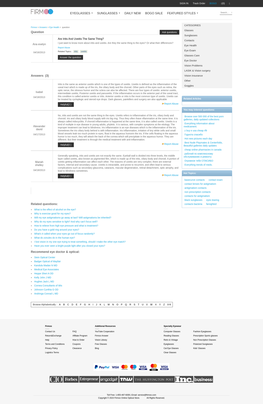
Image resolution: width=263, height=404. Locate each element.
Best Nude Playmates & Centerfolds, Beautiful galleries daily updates (203, 144)
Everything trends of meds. (199, 164)
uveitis (84, 51)
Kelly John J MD (42, 277)
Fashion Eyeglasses (202, 331)
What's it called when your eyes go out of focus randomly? (64, 233)
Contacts (189, 40)
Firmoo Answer (101, 336)
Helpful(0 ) (65, 144)
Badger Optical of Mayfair (47, 261)
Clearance (77, 348)
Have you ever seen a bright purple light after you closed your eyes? (69, 245)
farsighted (211, 204)
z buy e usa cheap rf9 (196, 130)
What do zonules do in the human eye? (54, 237)
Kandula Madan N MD (45, 265)
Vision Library (101, 340)
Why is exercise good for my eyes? (52, 213)
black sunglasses (193, 200)
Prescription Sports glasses (205, 336)
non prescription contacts (198, 192)
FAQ (74, 331)
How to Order (78, 340)
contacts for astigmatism (197, 196)
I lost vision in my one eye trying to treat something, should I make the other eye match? (80, 241)
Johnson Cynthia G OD (46, 289)
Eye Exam (190, 50)
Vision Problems (193, 65)
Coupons (76, 344)
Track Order (199, 3)
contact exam (216, 180)
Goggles (189, 85)
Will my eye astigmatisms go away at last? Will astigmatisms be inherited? (72, 217)
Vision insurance (193, 75)
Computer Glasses (172, 331)
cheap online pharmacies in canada (203, 149)
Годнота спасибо (194, 134)
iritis (76, 51)
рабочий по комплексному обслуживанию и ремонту (198, 155)
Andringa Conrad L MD (46, 293)
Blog (97, 348)
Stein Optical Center (44, 257)
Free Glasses (101, 344)
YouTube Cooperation (104, 331)
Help (47, 340)
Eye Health (190, 45)
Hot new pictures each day (198, 138)
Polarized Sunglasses (203, 344)
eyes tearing (212, 200)
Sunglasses (190, 35)
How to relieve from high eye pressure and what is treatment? (66, 225)
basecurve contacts (195, 180)
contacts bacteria (193, 204)
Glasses (188, 30)
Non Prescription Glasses (204, 340)
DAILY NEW (132, 13)
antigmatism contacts (196, 188)
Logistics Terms (52, 352)
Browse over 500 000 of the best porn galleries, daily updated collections (204, 118)
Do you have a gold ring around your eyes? (56, 229)
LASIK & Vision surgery (197, 70)
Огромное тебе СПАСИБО (199, 160)
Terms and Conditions (55, 344)
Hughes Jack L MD (44, 281)
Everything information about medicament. (199, 125)
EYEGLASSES (81, 13)
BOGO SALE (154, 13)
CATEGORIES (192, 25)
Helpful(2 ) (65, 104)
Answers (43, 27)
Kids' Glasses (199, 348)
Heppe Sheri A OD (43, 273)
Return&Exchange (53, 336)
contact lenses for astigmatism (200, 184)
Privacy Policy (51, 348)
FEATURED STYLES (182, 13)
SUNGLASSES (108, 13)
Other (187, 80)
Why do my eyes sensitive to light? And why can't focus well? (66, 221)
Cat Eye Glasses (171, 348)
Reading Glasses (171, 336)
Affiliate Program (79, 336)
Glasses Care (192, 55)
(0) (223, 3)
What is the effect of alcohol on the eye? (55, 209)
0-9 (169, 304)
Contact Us (50, 331)
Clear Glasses (170, 352)
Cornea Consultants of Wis (48, 285)
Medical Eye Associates (46, 269)
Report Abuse (64, 47)
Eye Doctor (190, 60)
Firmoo (34, 27)
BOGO (213, 3)
